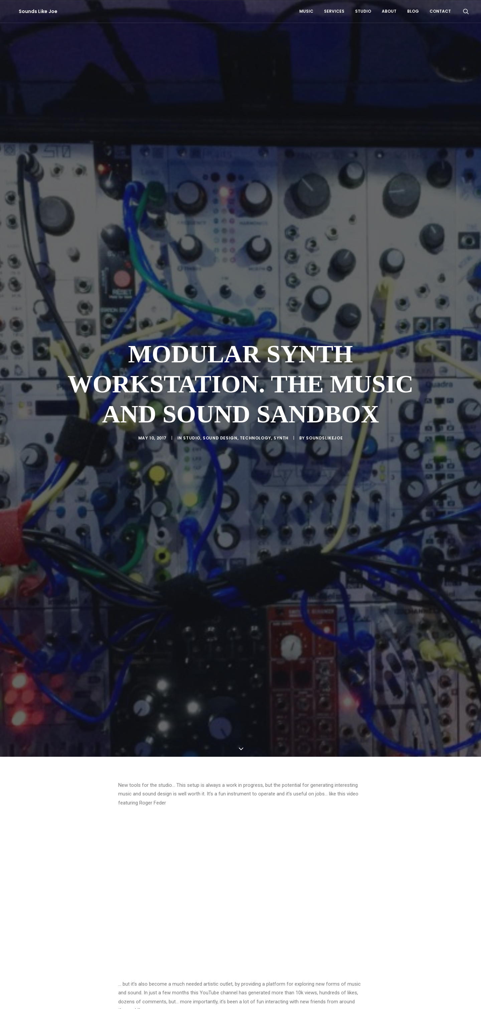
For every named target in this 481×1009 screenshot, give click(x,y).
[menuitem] (306, 11)
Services (334, 11)
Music (306, 11)
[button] (466, 11)
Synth (281, 390)
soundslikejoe (324, 390)
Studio (363, 11)
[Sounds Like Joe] (31, 11)
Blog (413, 11)
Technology (255, 390)
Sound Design (220, 390)
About (389, 11)
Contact (440, 11)
